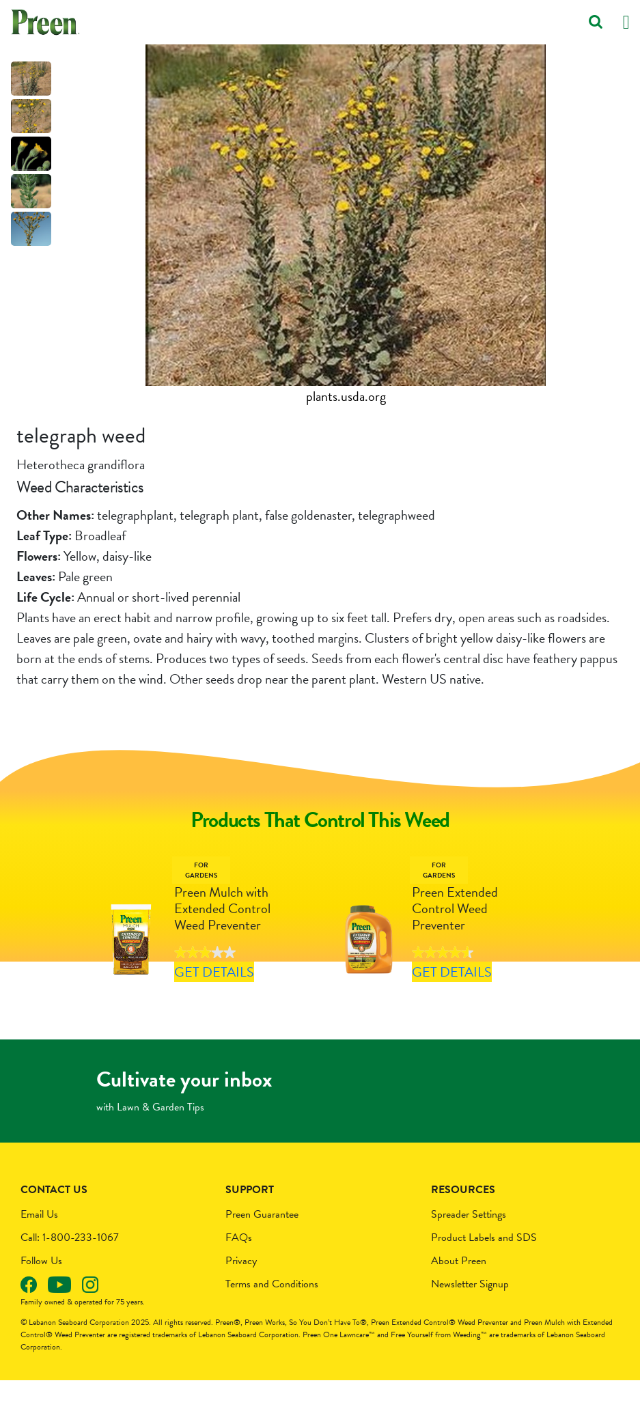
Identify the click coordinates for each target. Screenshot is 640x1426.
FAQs (238, 1283)
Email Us (39, 1260)
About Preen (458, 1306)
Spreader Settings (468, 1260)
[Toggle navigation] (626, 22)
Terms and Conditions (271, 1330)
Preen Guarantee (261, 1260)
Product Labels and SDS (484, 1283)
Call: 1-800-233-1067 (69, 1283)
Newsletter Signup (470, 1330)
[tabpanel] (345, 225)
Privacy (241, 1306)
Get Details (210, 995)
